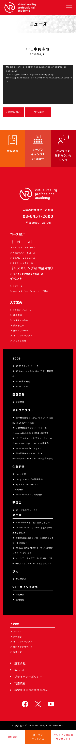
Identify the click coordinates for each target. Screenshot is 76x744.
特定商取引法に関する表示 (31, 690)
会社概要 (20, 594)
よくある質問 (19, 340)
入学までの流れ (20, 320)
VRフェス (17, 286)
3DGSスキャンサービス (27, 366)
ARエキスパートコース (24, 247)
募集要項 (17, 315)
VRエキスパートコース (24, 252)
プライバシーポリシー (28, 677)
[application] (38, 84)
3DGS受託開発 (23, 381)
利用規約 (20, 683)
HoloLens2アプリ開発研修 (29, 494)
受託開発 (20, 402)
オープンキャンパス (23, 335)
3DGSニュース (23, 386)
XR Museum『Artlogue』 (29, 448)
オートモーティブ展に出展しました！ (34, 522)
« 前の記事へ (13, 112)
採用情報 (20, 599)
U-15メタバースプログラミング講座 (30, 291)
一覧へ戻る (38, 112)
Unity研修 (21, 474)
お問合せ (17, 651)
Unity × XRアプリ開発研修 (29, 479)
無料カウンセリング (23, 330)
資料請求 (17, 636)
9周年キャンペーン (22, 310)
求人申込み (21, 579)
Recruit (19, 670)
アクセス (17, 631)
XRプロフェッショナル (24, 257)
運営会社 (20, 663)
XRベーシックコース (23, 262)
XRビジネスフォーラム (27, 510)
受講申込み (18, 325)
